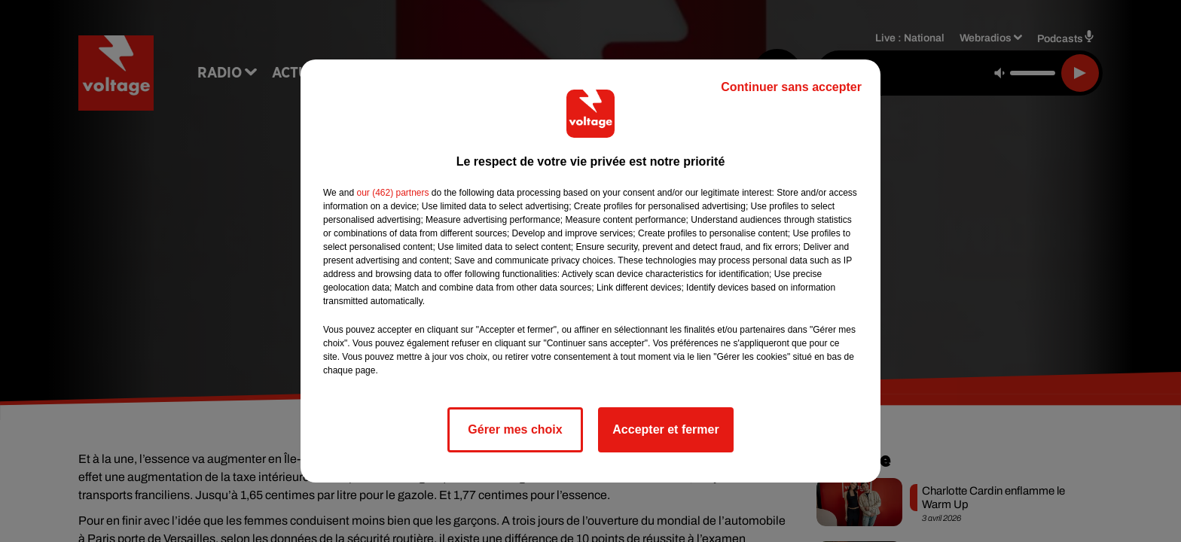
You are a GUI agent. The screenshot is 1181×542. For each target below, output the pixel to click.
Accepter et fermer (665, 429)
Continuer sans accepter (791, 87)
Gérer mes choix (515, 429)
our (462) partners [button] (392, 192)
